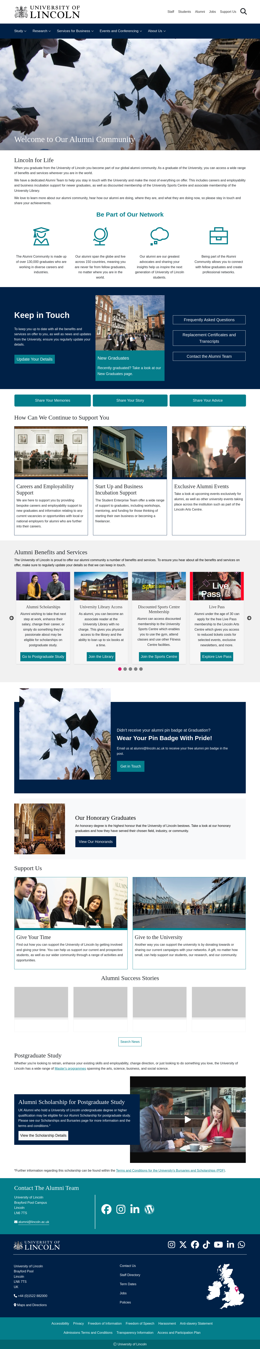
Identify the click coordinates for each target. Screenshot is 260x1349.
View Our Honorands (96, 842)
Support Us (228, 11)
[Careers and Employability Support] (51, 480)
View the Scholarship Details (43, 1135)
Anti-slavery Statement (196, 1323)
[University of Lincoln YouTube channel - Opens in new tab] (218, 1244)
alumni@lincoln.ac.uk (33, 1222)
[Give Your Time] (71, 923)
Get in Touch (130, 766)
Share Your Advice (208, 400)
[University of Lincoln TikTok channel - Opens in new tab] (206, 1244)
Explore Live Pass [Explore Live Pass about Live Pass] (216, 657)
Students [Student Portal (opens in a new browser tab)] (184, 11)
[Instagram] (120, 1209)
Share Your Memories (52, 400)
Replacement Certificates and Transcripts (209, 338)
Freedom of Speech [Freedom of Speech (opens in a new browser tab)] (140, 1323)
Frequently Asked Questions (209, 320)
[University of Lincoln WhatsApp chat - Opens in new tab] (241, 1244)
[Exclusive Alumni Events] (209, 480)
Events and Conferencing (119, 31)
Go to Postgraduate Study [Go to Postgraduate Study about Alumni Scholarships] (43, 657)
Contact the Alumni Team (209, 356)
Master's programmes (70, 1068)
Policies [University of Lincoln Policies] (125, 1302)
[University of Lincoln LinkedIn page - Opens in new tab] (230, 1244)
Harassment (167, 1323)
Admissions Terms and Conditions (88, 1332)
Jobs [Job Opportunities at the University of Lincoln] (212, 11)
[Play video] (188, 1119)
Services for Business (73, 31)
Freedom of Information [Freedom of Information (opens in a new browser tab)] (105, 1323)
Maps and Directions (32, 1305)
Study (18, 31)
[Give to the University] (189, 923)
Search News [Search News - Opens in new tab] (130, 1041)
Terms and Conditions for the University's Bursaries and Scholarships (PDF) (170, 1170)
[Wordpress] (149, 1209)
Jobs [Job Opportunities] (123, 1293)
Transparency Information (135, 1332)
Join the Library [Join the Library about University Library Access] (101, 657)
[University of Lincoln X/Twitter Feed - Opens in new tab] (183, 1244)
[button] (243, 12)
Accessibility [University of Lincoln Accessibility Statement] (60, 1323)
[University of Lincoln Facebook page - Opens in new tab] (195, 1244)
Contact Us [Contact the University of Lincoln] (128, 1266)
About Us (155, 31)
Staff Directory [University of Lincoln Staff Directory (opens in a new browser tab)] (130, 1275)
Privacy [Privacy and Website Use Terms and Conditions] (78, 1323)
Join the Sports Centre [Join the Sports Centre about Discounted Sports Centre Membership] (159, 657)
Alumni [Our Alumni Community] (200, 11)
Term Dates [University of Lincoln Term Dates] (128, 1284)
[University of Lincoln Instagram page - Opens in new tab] (171, 1244)
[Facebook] (106, 1209)
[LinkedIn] (134, 1209)
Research (39, 31)
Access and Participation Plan (178, 1332)
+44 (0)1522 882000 (32, 1296)
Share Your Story (130, 400)
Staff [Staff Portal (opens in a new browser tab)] (170, 11)
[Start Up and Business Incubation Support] (130, 480)
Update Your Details (35, 359)
